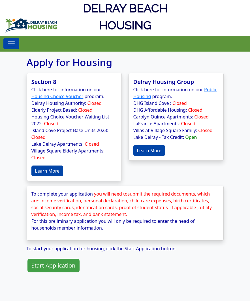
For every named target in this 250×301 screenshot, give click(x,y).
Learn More (47, 171)
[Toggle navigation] (11, 43)
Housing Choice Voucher (57, 96)
